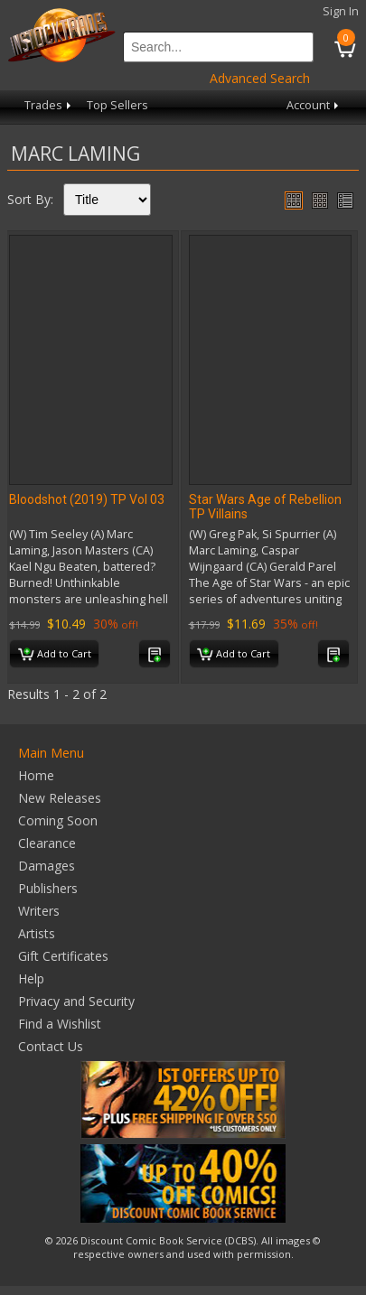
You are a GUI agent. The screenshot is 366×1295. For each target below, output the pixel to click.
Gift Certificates (63, 955)
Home (36, 775)
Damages (46, 865)
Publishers (48, 888)
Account (314, 105)
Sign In (341, 11)
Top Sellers (117, 105)
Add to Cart (54, 655)
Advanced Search (260, 78)
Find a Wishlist (59, 1023)
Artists (36, 933)
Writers (39, 910)
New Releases (59, 797)
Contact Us (50, 1046)
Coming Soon (58, 820)
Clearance (47, 843)
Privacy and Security (76, 1001)
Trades (49, 105)
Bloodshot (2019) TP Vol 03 (86, 499)
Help (31, 978)
